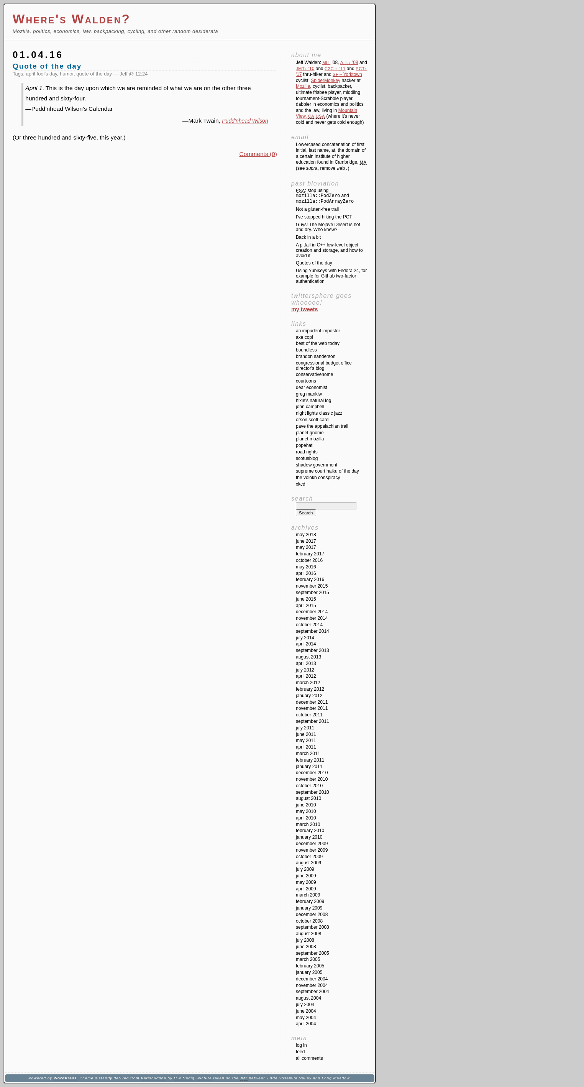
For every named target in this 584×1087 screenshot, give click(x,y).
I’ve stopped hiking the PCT (324, 217)
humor (67, 74)
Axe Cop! (304, 337)
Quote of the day (47, 66)
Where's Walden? (72, 19)
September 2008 (312, 927)
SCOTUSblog (307, 458)
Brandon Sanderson (315, 356)
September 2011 (312, 721)
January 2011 (309, 766)
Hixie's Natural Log (313, 400)
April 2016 (306, 573)
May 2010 (306, 811)
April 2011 (306, 747)
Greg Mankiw (309, 394)
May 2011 (306, 740)
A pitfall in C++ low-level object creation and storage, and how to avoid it (329, 250)
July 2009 (305, 869)
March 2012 (308, 682)
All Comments (309, 1058)
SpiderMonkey (325, 80)
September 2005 (312, 953)
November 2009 (312, 850)
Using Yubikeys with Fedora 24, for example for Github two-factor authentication (331, 276)
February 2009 (310, 901)
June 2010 (306, 805)
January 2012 (309, 695)
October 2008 (309, 921)
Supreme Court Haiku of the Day (327, 471)
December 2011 (312, 702)
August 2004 (308, 998)
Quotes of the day (314, 263)
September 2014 (312, 631)
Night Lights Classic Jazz (319, 413)
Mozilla (303, 86)
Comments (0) (258, 154)
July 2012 (305, 670)
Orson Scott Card (312, 419)
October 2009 (309, 856)
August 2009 (308, 862)
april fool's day (41, 74)
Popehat (304, 445)
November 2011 (312, 708)
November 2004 (312, 985)
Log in (301, 1045)
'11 (335, 68)
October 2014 (309, 624)
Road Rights (307, 452)
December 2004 (312, 979)
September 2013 (312, 650)
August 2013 (308, 657)
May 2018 (306, 534)
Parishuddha (153, 1078)
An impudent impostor (318, 330)
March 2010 (308, 824)
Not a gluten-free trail (317, 209)
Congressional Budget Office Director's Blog (324, 365)
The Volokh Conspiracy (318, 477)
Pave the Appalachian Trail (322, 426)
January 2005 (309, 972)
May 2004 (306, 1017)
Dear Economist (311, 387)
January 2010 (309, 837)
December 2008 (312, 914)
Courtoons (306, 381)
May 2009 (306, 882)
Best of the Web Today (318, 343)
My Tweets (304, 309)
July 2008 (305, 940)
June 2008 (306, 946)
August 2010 (308, 798)
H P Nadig (184, 1078)
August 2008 (308, 933)
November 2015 (312, 586)
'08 (349, 62)
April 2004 (306, 1023)
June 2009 (306, 875)
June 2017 (306, 541)
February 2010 (310, 830)
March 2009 (308, 895)
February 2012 (310, 689)
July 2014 (305, 637)
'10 (305, 68)
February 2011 (310, 760)
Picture (204, 1078)
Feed (300, 1051)
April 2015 (306, 605)
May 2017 (306, 547)
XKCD (300, 484)
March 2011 (308, 753)
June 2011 (306, 734)
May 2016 (306, 567)
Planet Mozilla (310, 439)
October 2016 (309, 560)
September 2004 (312, 991)
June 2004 (306, 1011)
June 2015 (306, 599)
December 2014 (312, 611)
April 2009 (306, 889)
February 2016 (310, 579)
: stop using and (325, 196)
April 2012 (306, 676)
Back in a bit (308, 237)
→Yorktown (347, 74)
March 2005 (308, 959)
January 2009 (309, 908)
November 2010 (312, 779)
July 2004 (305, 1004)
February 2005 (310, 966)
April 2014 (306, 644)
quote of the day (94, 74)
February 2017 (310, 554)
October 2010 (309, 785)
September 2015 (312, 592)
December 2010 (312, 772)
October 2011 (309, 715)
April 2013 (306, 663)
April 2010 (306, 818)
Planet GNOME (310, 432)
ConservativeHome (314, 374)
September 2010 (312, 792)
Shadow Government (316, 465)
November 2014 (312, 618)
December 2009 (312, 843)
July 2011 (305, 728)
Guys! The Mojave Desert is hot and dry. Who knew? (328, 227)
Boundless (306, 350)
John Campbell (310, 406)
